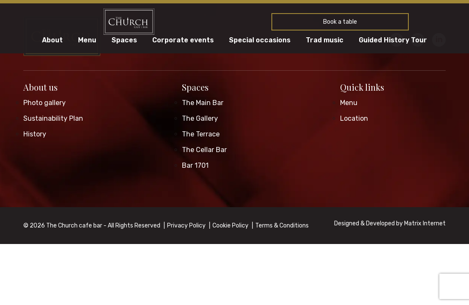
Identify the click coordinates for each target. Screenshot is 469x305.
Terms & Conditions (282, 225)
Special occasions (259, 40)
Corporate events (183, 40)
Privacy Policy (186, 225)
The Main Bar (202, 103)
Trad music (324, 40)
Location (354, 118)
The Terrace (201, 134)
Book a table (340, 21)
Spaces (124, 40)
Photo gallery (44, 103)
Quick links (362, 87)
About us (40, 87)
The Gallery (200, 118)
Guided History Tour (393, 40)
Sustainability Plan (53, 118)
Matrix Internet (425, 223)
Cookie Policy (230, 225)
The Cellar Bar (204, 150)
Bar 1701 (195, 165)
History (34, 134)
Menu (87, 40)
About (52, 40)
